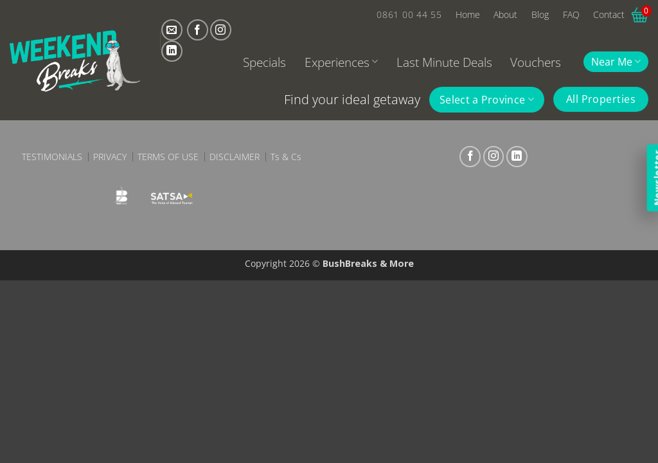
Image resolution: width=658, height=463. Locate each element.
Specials (264, 62)
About (505, 14)
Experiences (341, 62)
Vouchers (535, 62)
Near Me (616, 62)
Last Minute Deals (444, 62)
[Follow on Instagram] (220, 30)
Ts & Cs (286, 156)
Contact (609, 14)
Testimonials (52, 156)
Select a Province (487, 100)
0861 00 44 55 (409, 14)
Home (468, 14)
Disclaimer (234, 156)
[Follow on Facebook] (197, 30)
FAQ (571, 14)
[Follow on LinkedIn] (171, 51)
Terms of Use (168, 156)
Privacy (110, 156)
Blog (540, 14)
